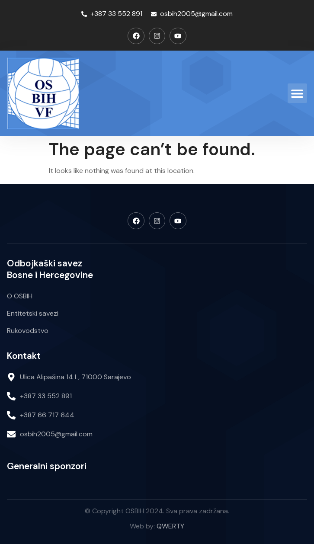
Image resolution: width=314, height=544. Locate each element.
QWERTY (170, 526)
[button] (297, 93)
